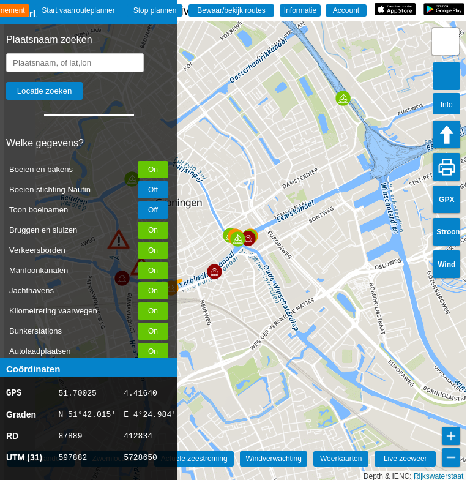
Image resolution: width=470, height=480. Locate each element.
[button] (214, 271)
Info (447, 104)
